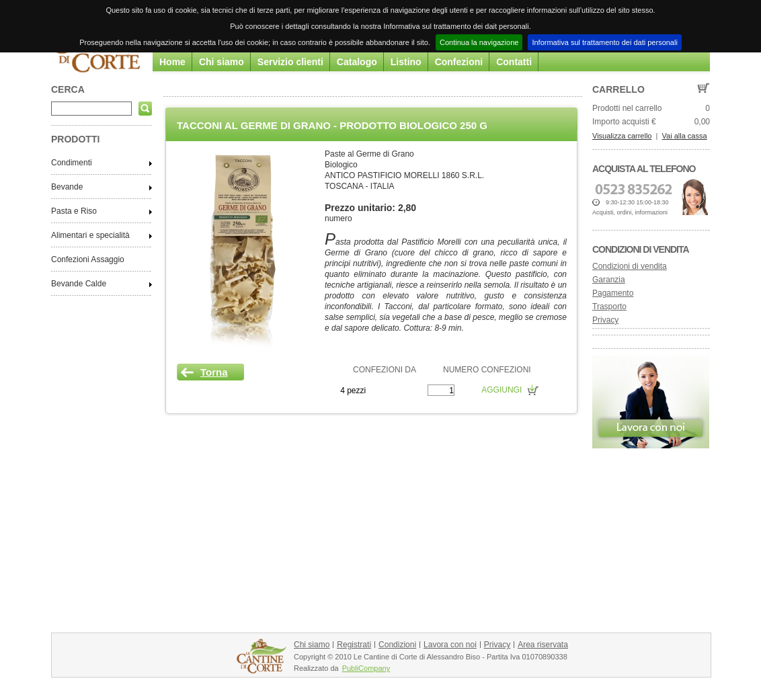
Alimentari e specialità (90, 235)
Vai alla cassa (684, 136)
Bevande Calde (78, 283)
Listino (406, 61)
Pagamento (612, 293)
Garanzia (608, 279)
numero (338, 218)
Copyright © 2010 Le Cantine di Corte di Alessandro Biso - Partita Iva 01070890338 (430, 657)
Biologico (341, 164)
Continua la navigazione (479, 42)
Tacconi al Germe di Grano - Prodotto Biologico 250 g (332, 125)
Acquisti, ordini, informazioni (630, 212)
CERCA (68, 89)
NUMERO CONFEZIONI (487, 369)
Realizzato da (316, 668)
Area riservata (543, 644)
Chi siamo (221, 61)
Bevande (67, 187)
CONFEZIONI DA (384, 369)
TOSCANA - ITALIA (360, 186)
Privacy (605, 320)
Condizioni (397, 644)
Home (172, 61)
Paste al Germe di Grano (369, 154)
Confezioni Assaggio (87, 259)
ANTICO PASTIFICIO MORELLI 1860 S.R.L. (404, 175)
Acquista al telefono (643, 168)
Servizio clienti (290, 61)
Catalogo (357, 61)
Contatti (514, 61)
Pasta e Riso (74, 211)
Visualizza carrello (621, 136)
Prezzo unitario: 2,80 (370, 207)
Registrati (354, 644)
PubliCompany (366, 668)
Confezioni (459, 61)
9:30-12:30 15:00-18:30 (637, 202)
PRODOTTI (75, 139)
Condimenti (71, 162)
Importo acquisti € (624, 121)
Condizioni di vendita (640, 249)
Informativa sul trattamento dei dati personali (604, 42)
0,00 (702, 121)
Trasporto (609, 306)
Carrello (618, 89)
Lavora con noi (450, 644)
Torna (214, 372)
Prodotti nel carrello (627, 108)
